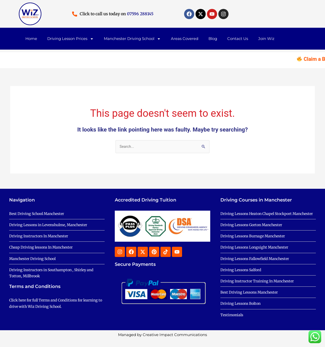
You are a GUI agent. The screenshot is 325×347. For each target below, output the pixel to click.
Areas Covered (184, 38)
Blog (212, 38)
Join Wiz (266, 38)
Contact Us (237, 38)
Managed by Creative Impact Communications (162, 342)
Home (31, 38)
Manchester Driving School (132, 38)
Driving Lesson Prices (70, 38)
